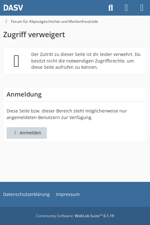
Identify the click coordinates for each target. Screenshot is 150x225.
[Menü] (142, 8)
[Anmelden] (126, 8)
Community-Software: (75, 215)
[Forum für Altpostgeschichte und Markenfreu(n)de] (13, 8)
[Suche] (110, 8)
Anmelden (26, 133)
